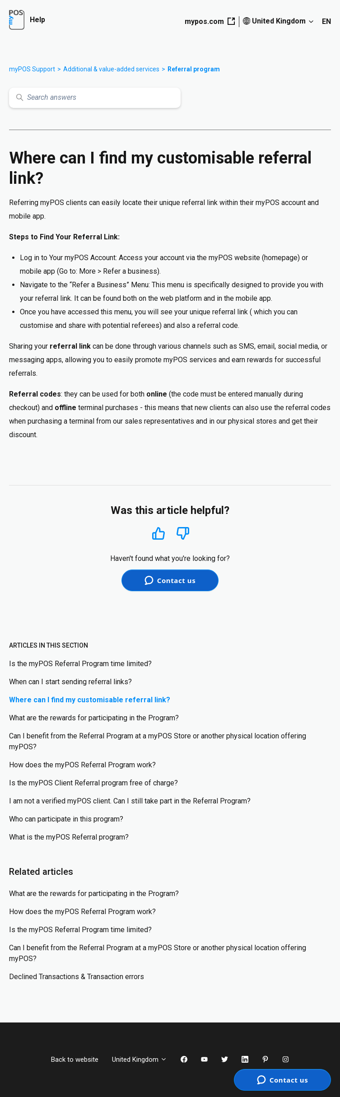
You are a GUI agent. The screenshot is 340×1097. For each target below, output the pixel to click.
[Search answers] (95, 98)
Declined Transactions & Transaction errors (76, 976)
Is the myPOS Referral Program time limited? (80, 663)
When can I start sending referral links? (70, 681)
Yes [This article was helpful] (158, 533)
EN (326, 21)
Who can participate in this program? (66, 819)
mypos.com (210, 21)
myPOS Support (32, 69)
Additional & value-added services (111, 69)
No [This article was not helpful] (182, 533)
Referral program (194, 69)
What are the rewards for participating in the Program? (94, 718)
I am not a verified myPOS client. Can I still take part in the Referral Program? (130, 801)
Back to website (74, 1059)
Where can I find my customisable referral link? (89, 700)
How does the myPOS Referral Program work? (82, 765)
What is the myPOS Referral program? (69, 837)
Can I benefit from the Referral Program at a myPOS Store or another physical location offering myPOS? (157, 741)
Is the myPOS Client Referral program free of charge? (93, 783)
